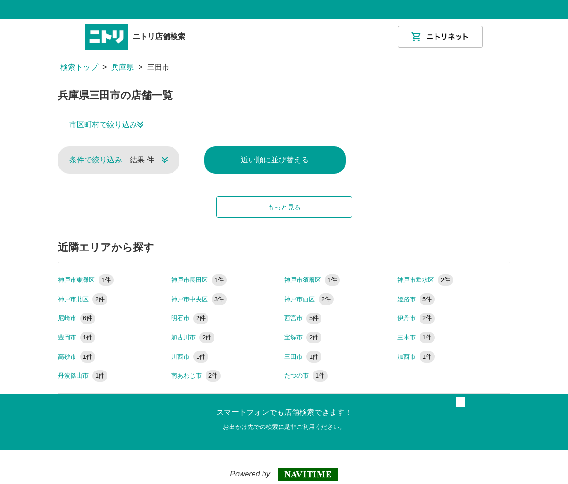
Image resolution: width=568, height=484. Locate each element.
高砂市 (77, 356)
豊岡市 (77, 337)
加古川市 (193, 337)
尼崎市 (77, 318)
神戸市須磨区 (312, 279)
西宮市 (303, 318)
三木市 (416, 337)
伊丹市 (416, 318)
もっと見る (284, 207)
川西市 (190, 356)
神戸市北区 (83, 299)
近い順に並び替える (275, 160)
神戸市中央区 (199, 299)
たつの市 (306, 375)
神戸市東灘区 (86, 279)
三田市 (303, 356)
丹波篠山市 (83, 375)
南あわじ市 (196, 375)
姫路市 (416, 299)
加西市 (416, 356)
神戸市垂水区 (425, 279)
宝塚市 (303, 337)
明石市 (190, 318)
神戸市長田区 (199, 279)
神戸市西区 (309, 299)
